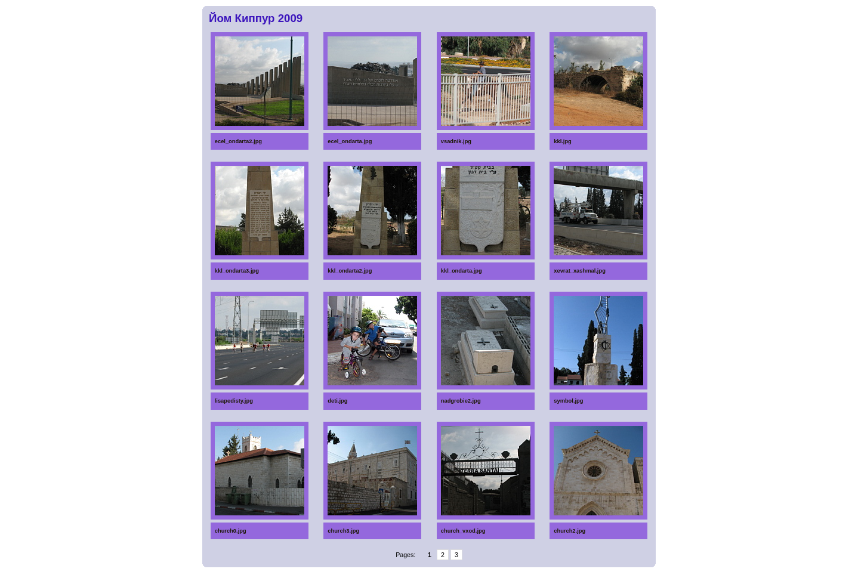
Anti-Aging (541, 575)
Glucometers (343, 569)
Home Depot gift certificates (444, 570)
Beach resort (256, 575)
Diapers (540, 569)
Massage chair (344, 575)
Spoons (254, 569)
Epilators (442, 575)
